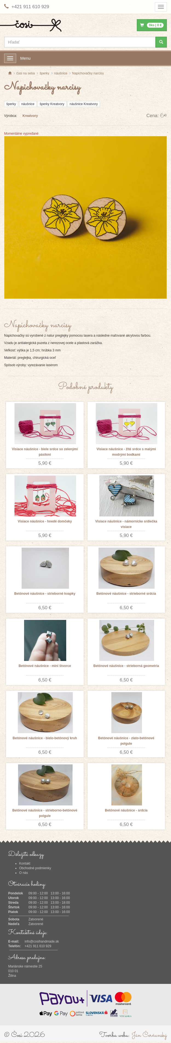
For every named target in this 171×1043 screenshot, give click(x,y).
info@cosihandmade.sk (42, 941)
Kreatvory (30, 116)
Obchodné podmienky (35, 868)
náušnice (27, 104)
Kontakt (24, 863)
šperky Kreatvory (52, 104)
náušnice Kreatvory (83, 104)
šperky (11, 104)
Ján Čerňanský (149, 1035)
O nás (23, 873)
